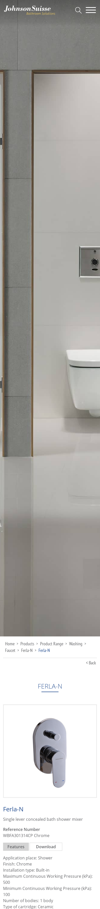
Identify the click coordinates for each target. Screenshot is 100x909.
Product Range (51, 644)
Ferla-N (27, 650)
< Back (91, 663)
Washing (75, 644)
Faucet (10, 650)
